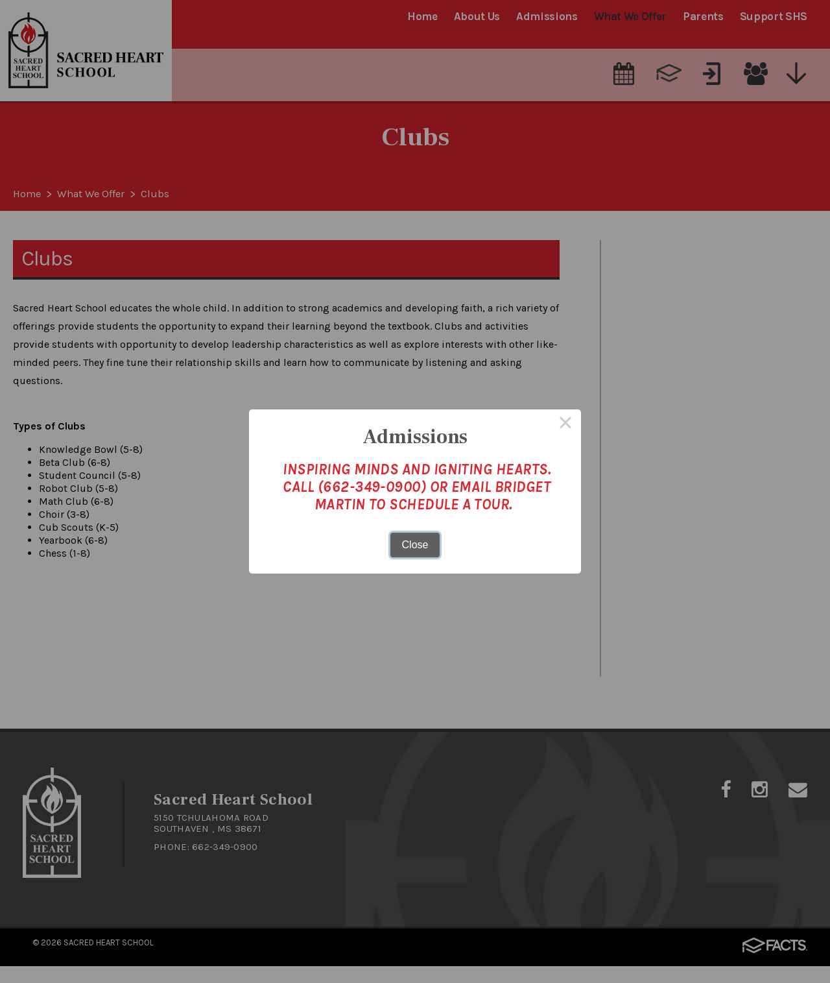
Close (415, 544)
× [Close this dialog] (565, 425)
